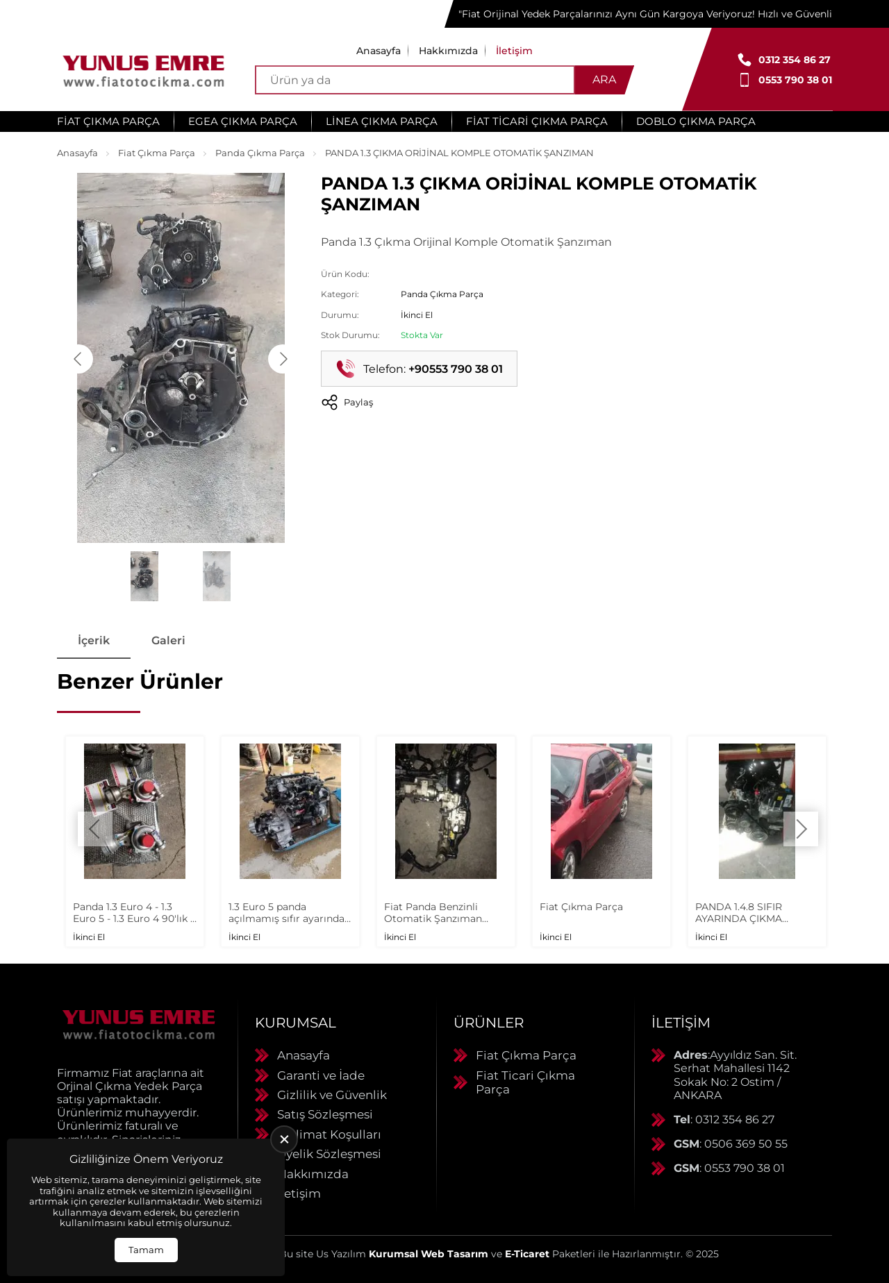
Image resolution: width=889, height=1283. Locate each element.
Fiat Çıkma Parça (108, 121)
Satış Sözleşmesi (325, 1114)
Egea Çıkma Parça (242, 121)
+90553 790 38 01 (455, 369)
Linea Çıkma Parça (382, 121)
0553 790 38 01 (795, 80)
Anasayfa (378, 50)
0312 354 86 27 (794, 59)
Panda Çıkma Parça (260, 152)
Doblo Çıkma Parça (696, 121)
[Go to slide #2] (216, 576)
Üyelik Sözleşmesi (329, 1154)
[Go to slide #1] (144, 576)
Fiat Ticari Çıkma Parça (537, 121)
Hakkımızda (448, 50)
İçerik (94, 640)
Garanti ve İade (321, 1075)
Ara (604, 79)
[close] (284, 1139)
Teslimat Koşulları (329, 1134)
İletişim (514, 50)
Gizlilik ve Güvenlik (332, 1095)
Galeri (168, 640)
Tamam (146, 1249)
